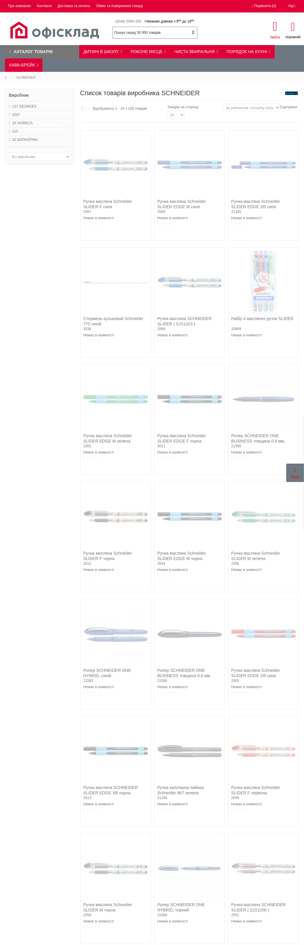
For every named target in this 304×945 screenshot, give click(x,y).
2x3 (15, 131)
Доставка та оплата (74, 6)
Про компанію (19, 6)
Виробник (19, 95)
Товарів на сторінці (182, 107)
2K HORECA (22, 123)
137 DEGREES (24, 106)
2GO (16, 115)
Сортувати (288, 107)
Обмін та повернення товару (119, 6)
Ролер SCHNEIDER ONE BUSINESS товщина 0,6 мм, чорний (184, 675)
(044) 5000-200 (129, 21)
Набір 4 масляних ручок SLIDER (262, 318)
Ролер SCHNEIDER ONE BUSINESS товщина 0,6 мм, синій (258, 441)
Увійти (275, 37)
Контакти (44, 6)
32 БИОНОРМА (25, 140)
